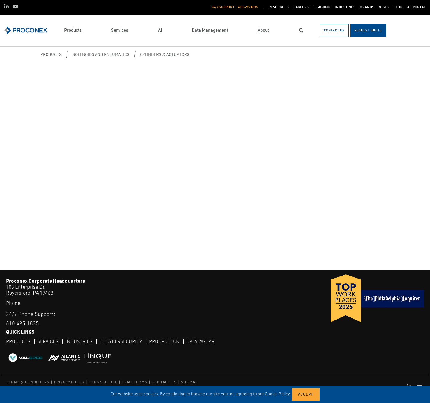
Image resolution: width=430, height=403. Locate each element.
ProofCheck (164, 341)
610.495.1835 (22, 323)
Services (47, 341)
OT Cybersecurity (120, 341)
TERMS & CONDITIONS (28, 382)
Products (51, 54)
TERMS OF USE (103, 382)
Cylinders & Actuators (164, 54)
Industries (78, 341)
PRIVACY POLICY (69, 382)
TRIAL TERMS (134, 382)
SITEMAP (189, 382)
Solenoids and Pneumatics (101, 54)
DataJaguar (200, 341)
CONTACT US (164, 382)
